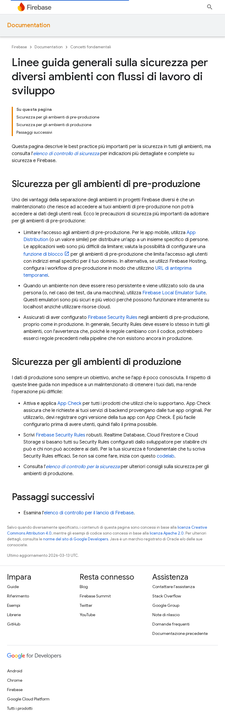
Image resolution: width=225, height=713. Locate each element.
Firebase (19, 46)
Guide (13, 586)
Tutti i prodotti (20, 708)
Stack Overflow (166, 596)
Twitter (86, 605)
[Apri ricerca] (209, 7)
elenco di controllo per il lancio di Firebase (89, 513)
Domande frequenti (171, 624)
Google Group (165, 605)
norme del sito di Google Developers (75, 539)
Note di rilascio (166, 614)
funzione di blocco (43, 254)
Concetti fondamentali (90, 46)
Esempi (13, 605)
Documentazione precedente (180, 633)
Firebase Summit (95, 596)
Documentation (28, 25)
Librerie (14, 614)
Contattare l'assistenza (173, 586)
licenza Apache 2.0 (167, 533)
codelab (165, 456)
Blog (84, 586)
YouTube (87, 614)
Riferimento (18, 596)
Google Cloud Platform (28, 699)
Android (14, 671)
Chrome (14, 680)
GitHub (13, 624)
